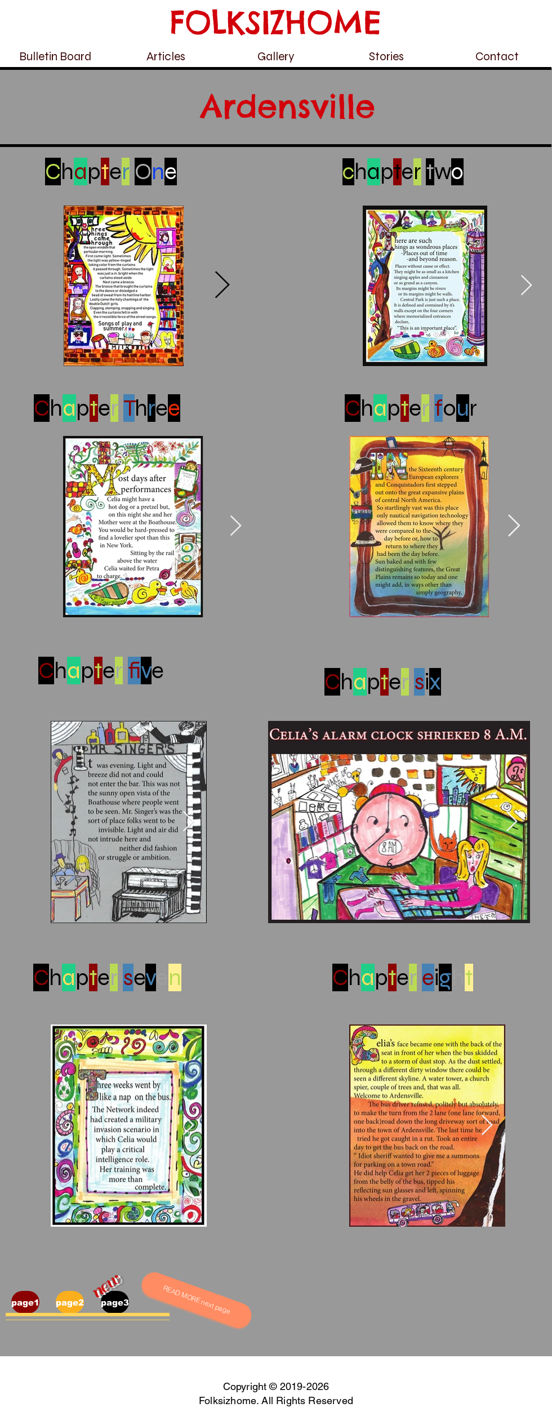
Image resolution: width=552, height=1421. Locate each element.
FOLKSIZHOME (276, 22)
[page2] (70, 1302)
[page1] (25, 1302)
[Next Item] (222, 286)
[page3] (115, 1302)
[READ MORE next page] (196, 1300)
